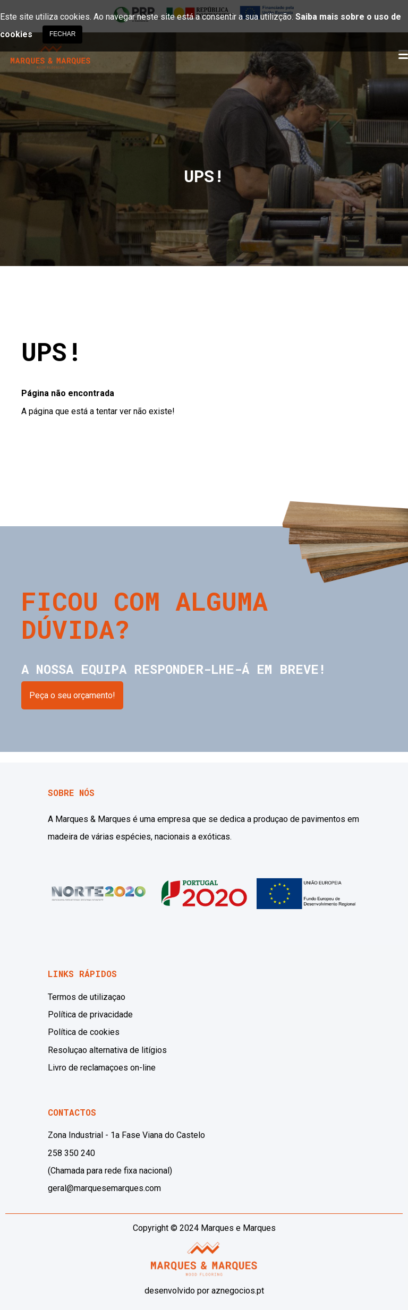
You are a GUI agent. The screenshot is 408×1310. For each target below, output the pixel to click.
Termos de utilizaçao (86, 997)
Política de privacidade (90, 1014)
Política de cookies (84, 1032)
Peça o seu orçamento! (72, 695)
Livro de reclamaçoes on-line (102, 1068)
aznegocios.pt (237, 1291)
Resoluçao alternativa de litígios (107, 1050)
